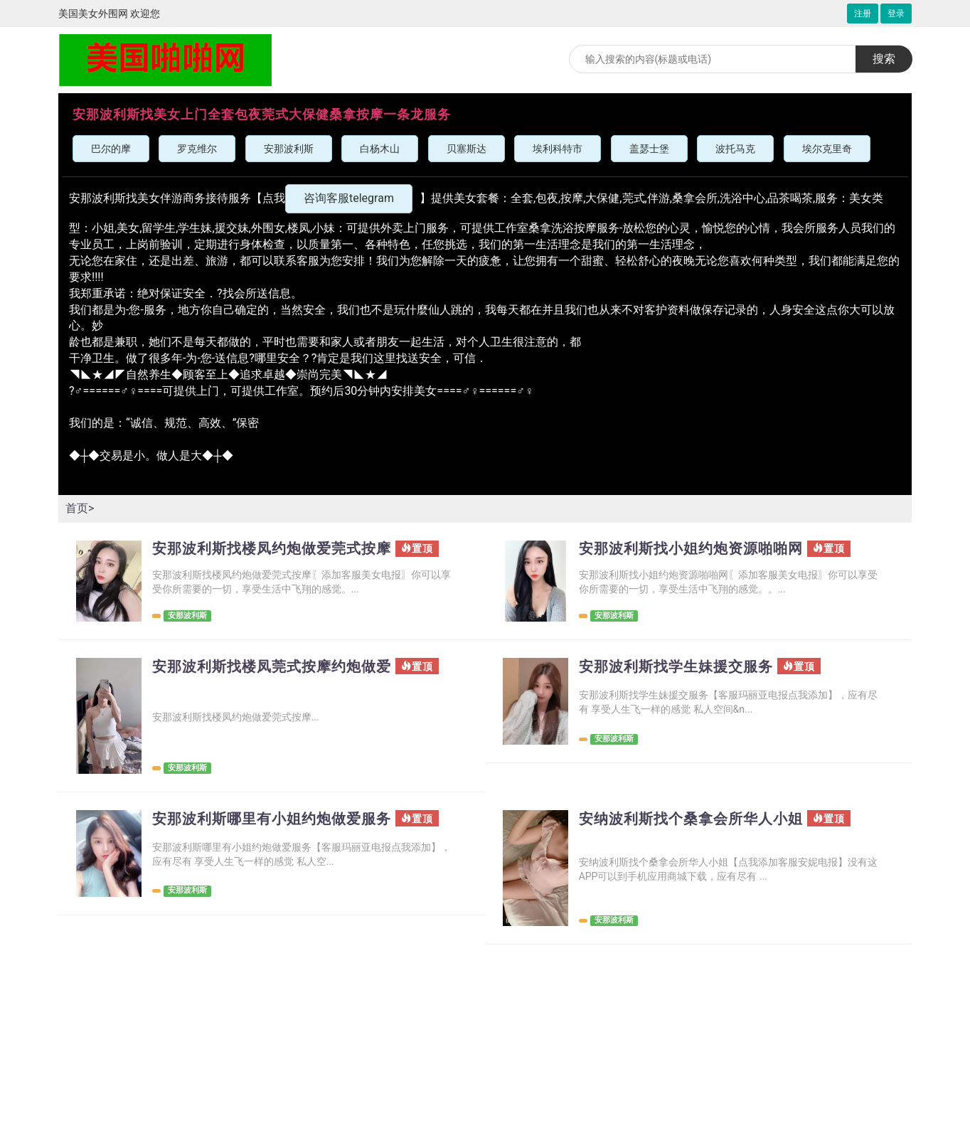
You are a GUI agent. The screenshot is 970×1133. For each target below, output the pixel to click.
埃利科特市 (557, 148)
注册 (862, 13)
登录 (896, 13)
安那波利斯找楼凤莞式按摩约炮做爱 (271, 666)
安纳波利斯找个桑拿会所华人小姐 (691, 818)
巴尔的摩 (111, 148)
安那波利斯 (289, 148)
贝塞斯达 (466, 148)
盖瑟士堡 (649, 148)
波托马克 (735, 148)
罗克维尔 (197, 148)
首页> (79, 508)
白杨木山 (380, 148)
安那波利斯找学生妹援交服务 (676, 666)
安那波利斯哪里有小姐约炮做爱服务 (271, 818)
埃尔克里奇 (827, 148)
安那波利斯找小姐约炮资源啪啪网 (691, 548)
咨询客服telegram (349, 198)
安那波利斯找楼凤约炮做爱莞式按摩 (271, 548)
